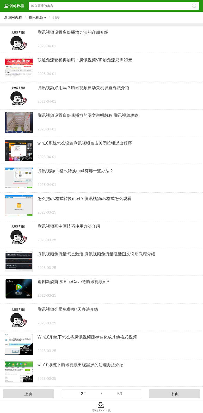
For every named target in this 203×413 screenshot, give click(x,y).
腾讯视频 (35, 17)
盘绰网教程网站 (14, 5)
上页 (28, 394)
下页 (174, 394)
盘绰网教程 (13, 17)
